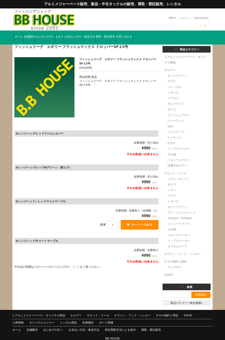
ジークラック (176, 115)
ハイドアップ (176, 126)
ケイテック (175, 131)
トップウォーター (179, 143)
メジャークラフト (179, 218)
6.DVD (169, 269)
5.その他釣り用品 (176, 256)
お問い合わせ (172, 34)
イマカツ (173, 92)
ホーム (21, 34)
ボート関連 (106, 317)
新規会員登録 (201, 18)
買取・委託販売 (146, 34)
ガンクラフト (176, 98)
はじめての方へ (62, 34)
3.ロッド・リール (176, 167)
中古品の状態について (66, 261)
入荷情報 (18, 317)
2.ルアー (170, 64)
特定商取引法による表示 (120, 324)
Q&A (38, 261)
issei (170, 120)
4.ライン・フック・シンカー (183, 248)
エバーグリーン (177, 70)
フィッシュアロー (179, 109)
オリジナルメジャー (41, 317)
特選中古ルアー (177, 160)
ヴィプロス (175, 261)
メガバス (173, 87)
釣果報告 (88, 317)
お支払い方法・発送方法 (112, 34)
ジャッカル (175, 81)
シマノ (172, 184)
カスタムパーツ (177, 240)
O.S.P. (171, 137)
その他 (172, 148)
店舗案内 (38, 34)
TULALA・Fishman (180, 212)
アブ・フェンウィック (182, 207)
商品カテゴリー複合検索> (186, 297)
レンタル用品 (68, 317)
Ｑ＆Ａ (84, 34)
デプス (172, 75)
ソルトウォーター (179, 154)
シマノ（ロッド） (179, 173)
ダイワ (172, 103)
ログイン (185, 18)
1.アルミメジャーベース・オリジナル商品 (38, 309)
